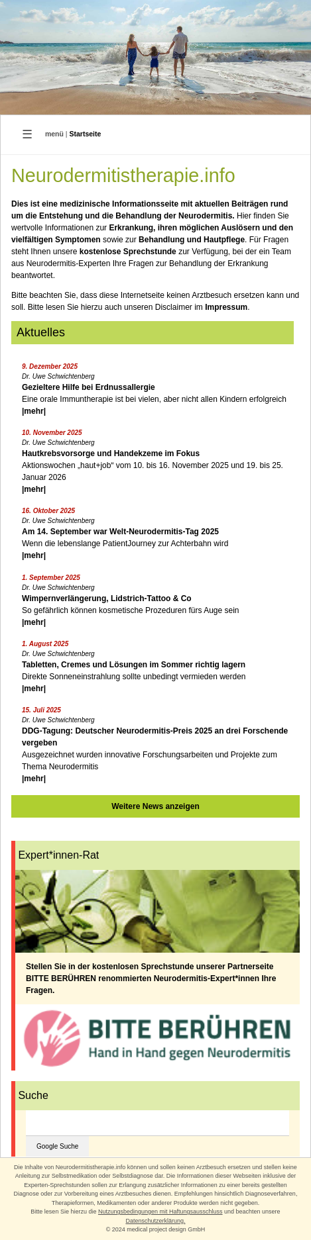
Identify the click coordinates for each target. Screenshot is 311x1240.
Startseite (85, 134)
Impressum (226, 307)
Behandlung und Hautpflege (192, 239)
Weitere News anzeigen (155, 806)
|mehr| (34, 411)
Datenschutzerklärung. (155, 1220)
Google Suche (57, 1146)
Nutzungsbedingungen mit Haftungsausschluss (160, 1211)
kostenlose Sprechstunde (128, 251)
